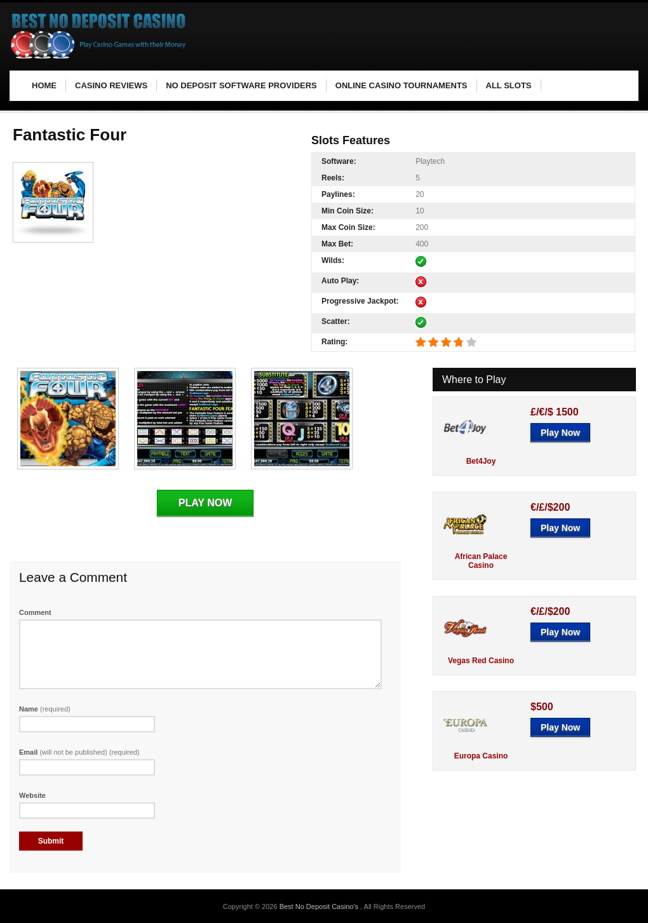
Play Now (205, 502)
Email (79, 752)
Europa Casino (481, 755)
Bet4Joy (481, 461)
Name (45, 709)
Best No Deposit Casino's (320, 906)
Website (32, 795)
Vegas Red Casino (481, 660)
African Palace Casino (481, 561)
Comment (35, 612)
